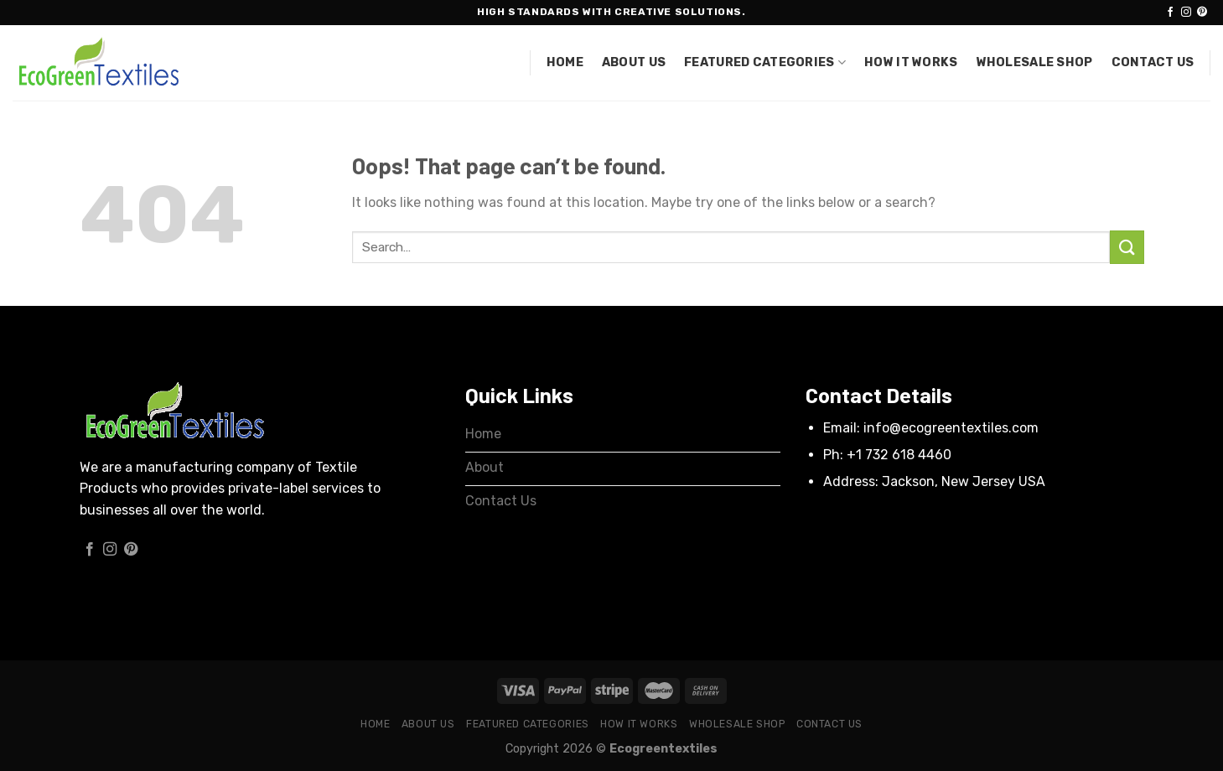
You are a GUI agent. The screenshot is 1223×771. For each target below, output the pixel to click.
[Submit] (1126, 246)
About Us (634, 62)
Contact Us (1153, 62)
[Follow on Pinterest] (1202, 12)
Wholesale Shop (1035, 62)
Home (565, 62)
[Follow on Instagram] (1186, 12)
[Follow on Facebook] (1170, 12)
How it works (910, 62)
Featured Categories (765, 62)
